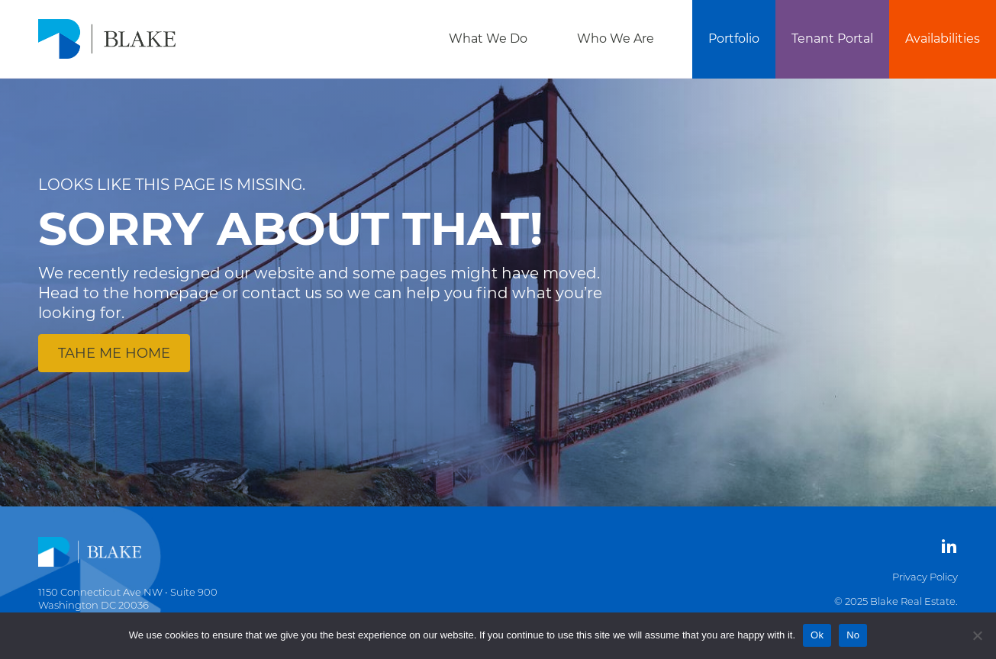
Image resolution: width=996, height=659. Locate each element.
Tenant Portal (832, 38)
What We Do (488, 38)
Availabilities (942, 38)
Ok (817, 635)
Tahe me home (114, 353)
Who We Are (615, 38)
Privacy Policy (925, 577)
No (852, 635)
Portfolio (733, 38)
